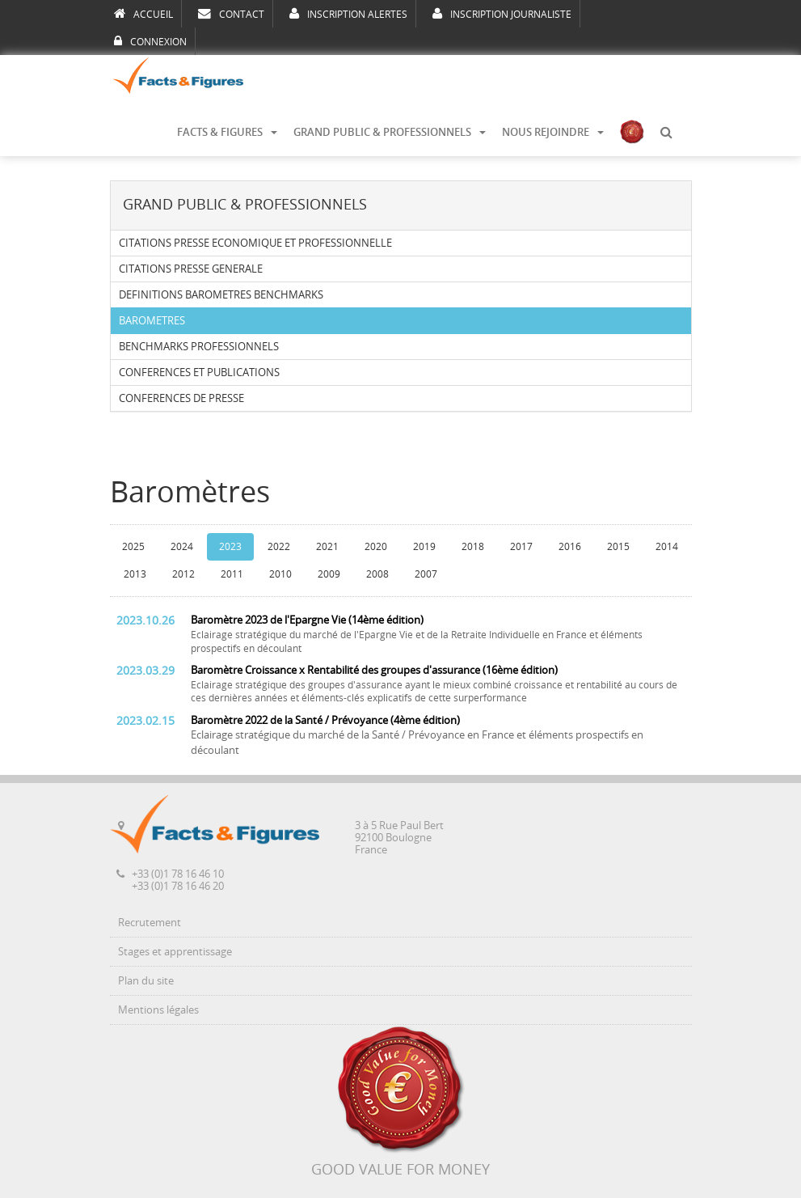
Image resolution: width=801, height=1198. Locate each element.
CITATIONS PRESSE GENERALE (191, 269)
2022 (279, 546)
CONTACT (231, 13)
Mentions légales (158, 1010)
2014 (667, 546)
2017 (521, 546)
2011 (232, 574)
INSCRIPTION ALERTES (348, 13)
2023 (230, 546)
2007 (426, 574)
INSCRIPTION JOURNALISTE (501, 13)
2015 (618, 546)
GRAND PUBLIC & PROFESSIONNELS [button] (389, 132)
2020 (376, 546)
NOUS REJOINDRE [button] (553, 132)
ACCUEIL (143, 13)
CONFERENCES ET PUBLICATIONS (199, 372)
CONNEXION (150, 41)
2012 (183, 574)
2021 (327, 546)
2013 (135, 574)
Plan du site (146, 981)
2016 (570, 546)
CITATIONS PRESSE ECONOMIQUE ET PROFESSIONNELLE (255, 243)
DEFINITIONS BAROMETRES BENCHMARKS (221, 295)
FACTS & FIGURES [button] (227, 132)
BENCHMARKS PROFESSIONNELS (199, 347)
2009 (329, 574)
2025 (133, 546)
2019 (424, 546)
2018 (473, 546)
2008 (377, 574)
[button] (666, 132)
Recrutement (149, 922)
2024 (182, 546)
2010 (280, 574)
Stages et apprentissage (175, 952)
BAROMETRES (152, 321)
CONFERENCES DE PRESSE (181, 398)
